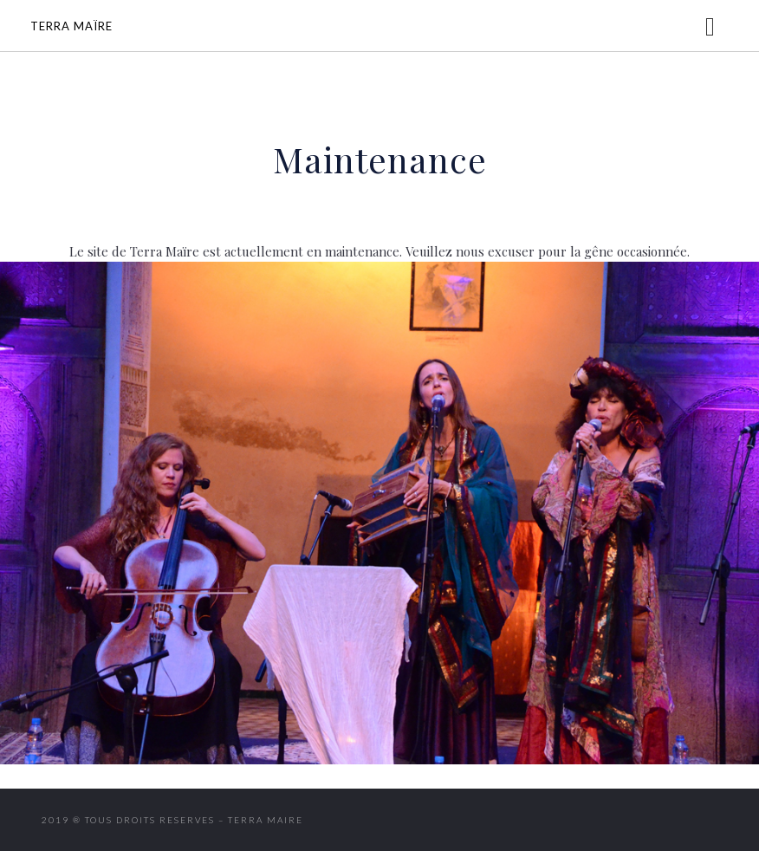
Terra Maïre (71, 26)
